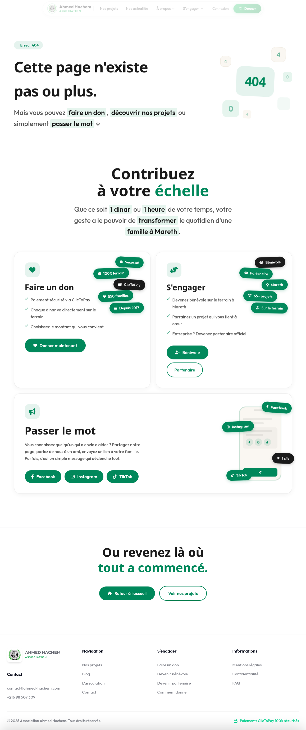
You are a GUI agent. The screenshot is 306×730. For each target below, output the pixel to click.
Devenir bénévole (172, 673)
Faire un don (168, 664)
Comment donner (172, 692)
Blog (86, 673)
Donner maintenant (55, 346)
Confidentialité (245, 673)
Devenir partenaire (174, 683)
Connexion (220, 12)
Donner (247, 12)
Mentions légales (247, 664)
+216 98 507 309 (21, 697)
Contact (89, 692)
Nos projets (109, 12)
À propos (166, 12)
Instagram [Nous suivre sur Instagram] (84, 477)
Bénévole (187, 354)
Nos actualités (137, 12)
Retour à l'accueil (127, 593)
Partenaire (185, 372)
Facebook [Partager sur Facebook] (43, 477)
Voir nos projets (183, 593)
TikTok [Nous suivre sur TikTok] (122, 477)
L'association (93, 683)
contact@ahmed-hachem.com (33, 688)
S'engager (193, 12)
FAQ (236, 683)
